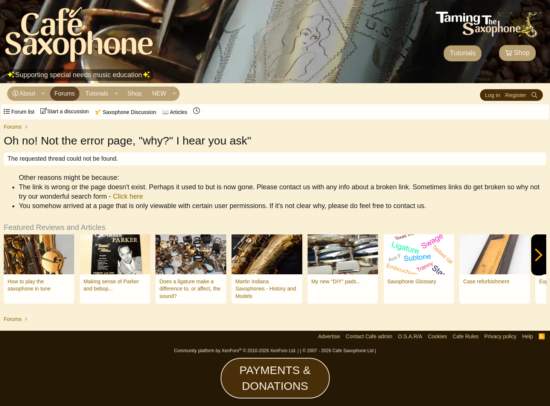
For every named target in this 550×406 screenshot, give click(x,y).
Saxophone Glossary (411, 281)
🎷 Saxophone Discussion (125, 112)
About (27, 93)
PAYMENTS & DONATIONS (275, 378)
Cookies (437, 336)
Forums (65, 93)
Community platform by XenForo (235, 350)
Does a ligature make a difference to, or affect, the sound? (189, 288)
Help (527, 336)
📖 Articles (174, 112)
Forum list (19, 111)
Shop (517, 52)
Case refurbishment (486, 281)
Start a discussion (64, 111)
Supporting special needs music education (78, 75)
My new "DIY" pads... (336, 281)
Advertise (329, 336)
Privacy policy (500, 336)
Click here (128, 196)
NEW (159, 93)
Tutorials (462, 53)
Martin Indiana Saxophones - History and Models (265, 288)
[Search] (534, 95)
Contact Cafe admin (369, 336)
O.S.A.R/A (410, 336)
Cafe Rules (465, 336)
